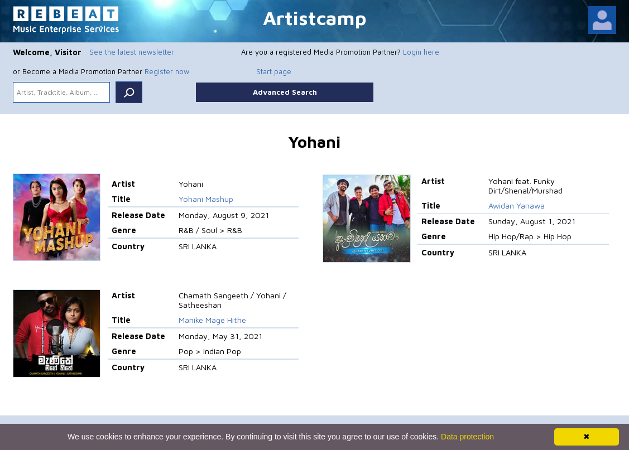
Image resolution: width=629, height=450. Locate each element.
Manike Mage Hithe (212, 320)
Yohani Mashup (206, 199)
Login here (421, 51)
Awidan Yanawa (516, 205)
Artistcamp (315, 17)
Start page (273, 71)
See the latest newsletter (131, 51)
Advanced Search (285, 92)
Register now (167, 71)
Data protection (467, 436)
